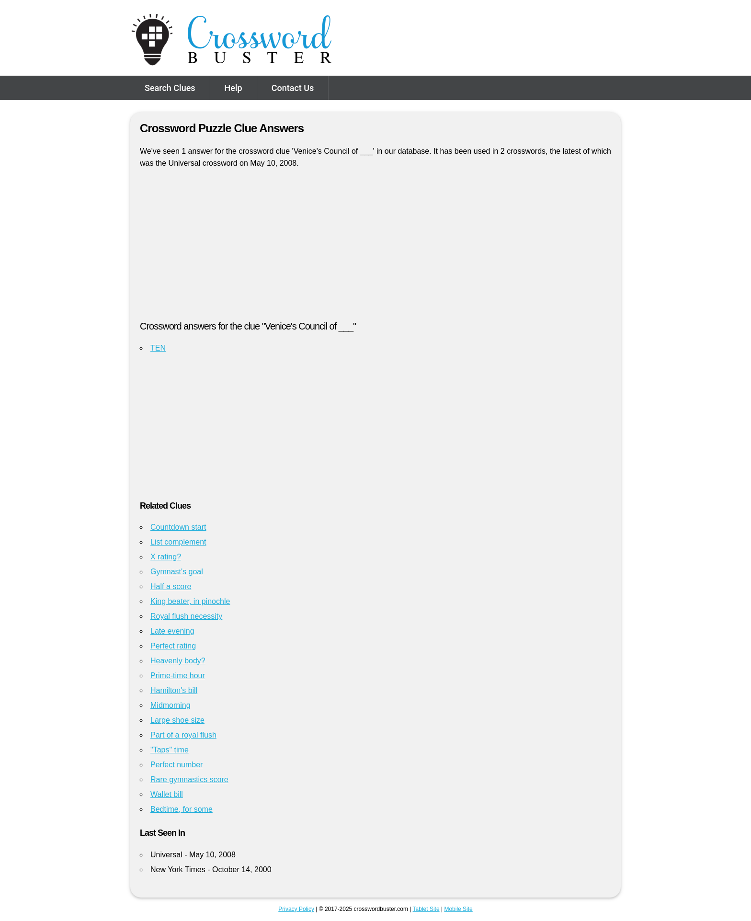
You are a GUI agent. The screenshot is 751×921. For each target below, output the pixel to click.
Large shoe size (177, 720)
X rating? (165, 557)
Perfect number (176, 765)
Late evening (172, 631)
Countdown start (178, 527)
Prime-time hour (177, 675)
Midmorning (170, 705)
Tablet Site (426, 909)
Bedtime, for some (181, 809)
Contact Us (293, 88)
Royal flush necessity (186, 616)
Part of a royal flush (183, 735)
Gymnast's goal (176, 572)
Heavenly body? (177, 661)
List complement (178, 542)
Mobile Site (458, 909)
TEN (158, 348)
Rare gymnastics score (189, 779)
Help (233, 88)
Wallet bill (166, 794)
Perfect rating (173, 646)
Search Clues (170, 88)
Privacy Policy (296, 909)
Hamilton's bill (173, 690)
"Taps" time (169, 750)
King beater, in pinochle (190, 601)
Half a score (170, 586)
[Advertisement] (375, 249)
